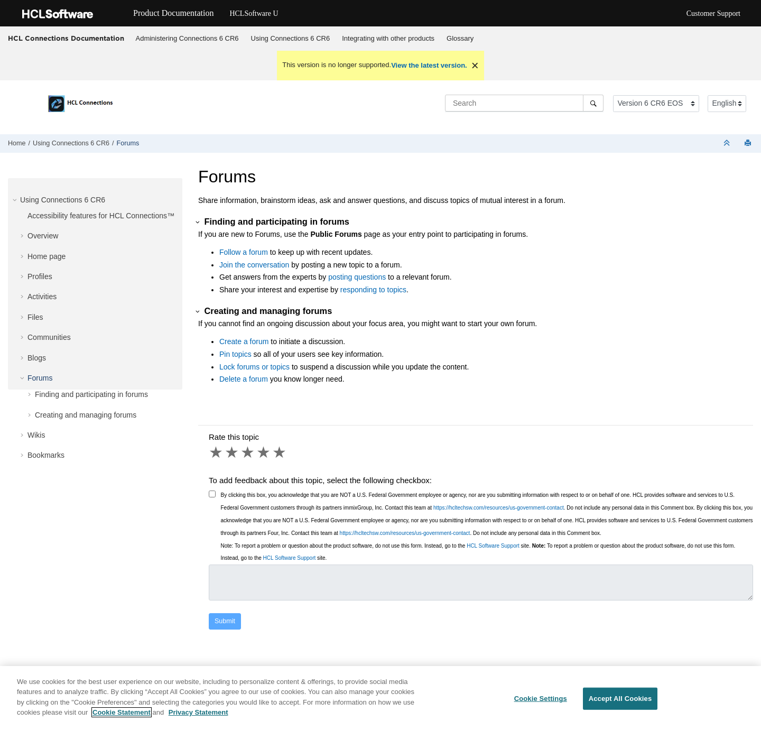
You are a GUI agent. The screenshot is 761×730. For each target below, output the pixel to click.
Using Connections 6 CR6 (290, 38)
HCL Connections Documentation (66, 38)
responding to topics (373, 289)
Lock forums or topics (254, 367)
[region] (380, 698)
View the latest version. (429, 65)
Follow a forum (243, 252)
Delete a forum (243, 379)
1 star (217, 452)
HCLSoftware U (253, 13)
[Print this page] (749, 143)
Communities (49, 337)
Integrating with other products (388, 38)
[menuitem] (187, 39)
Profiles (39, 276)
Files (35, 317)
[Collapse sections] (728, 143)
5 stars (280, 452)
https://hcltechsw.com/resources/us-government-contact (498, 508)
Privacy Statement (198, 712)
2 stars (232, 452)
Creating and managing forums (85, 415)
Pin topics (235, 354)
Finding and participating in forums (91, 394)
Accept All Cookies (620, 699)
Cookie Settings (540, 699)
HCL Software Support (493, 546)
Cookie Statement (121, 712)
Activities (42, 296)
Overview (42, 236)
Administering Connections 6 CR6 (187, 38)
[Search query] (524, 103)
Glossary (460, 38)
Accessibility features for (100, 215)
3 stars (248, 452)
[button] (16, 200)
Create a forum (243, 341)
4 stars (264, 452)
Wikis (36, 435)
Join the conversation (254, 265)
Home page (46, 256)
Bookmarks (45, 455)
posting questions (357, 277)
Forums (128, 143)
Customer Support (713, 13)
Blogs (36, 358)
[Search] (593, 103)
